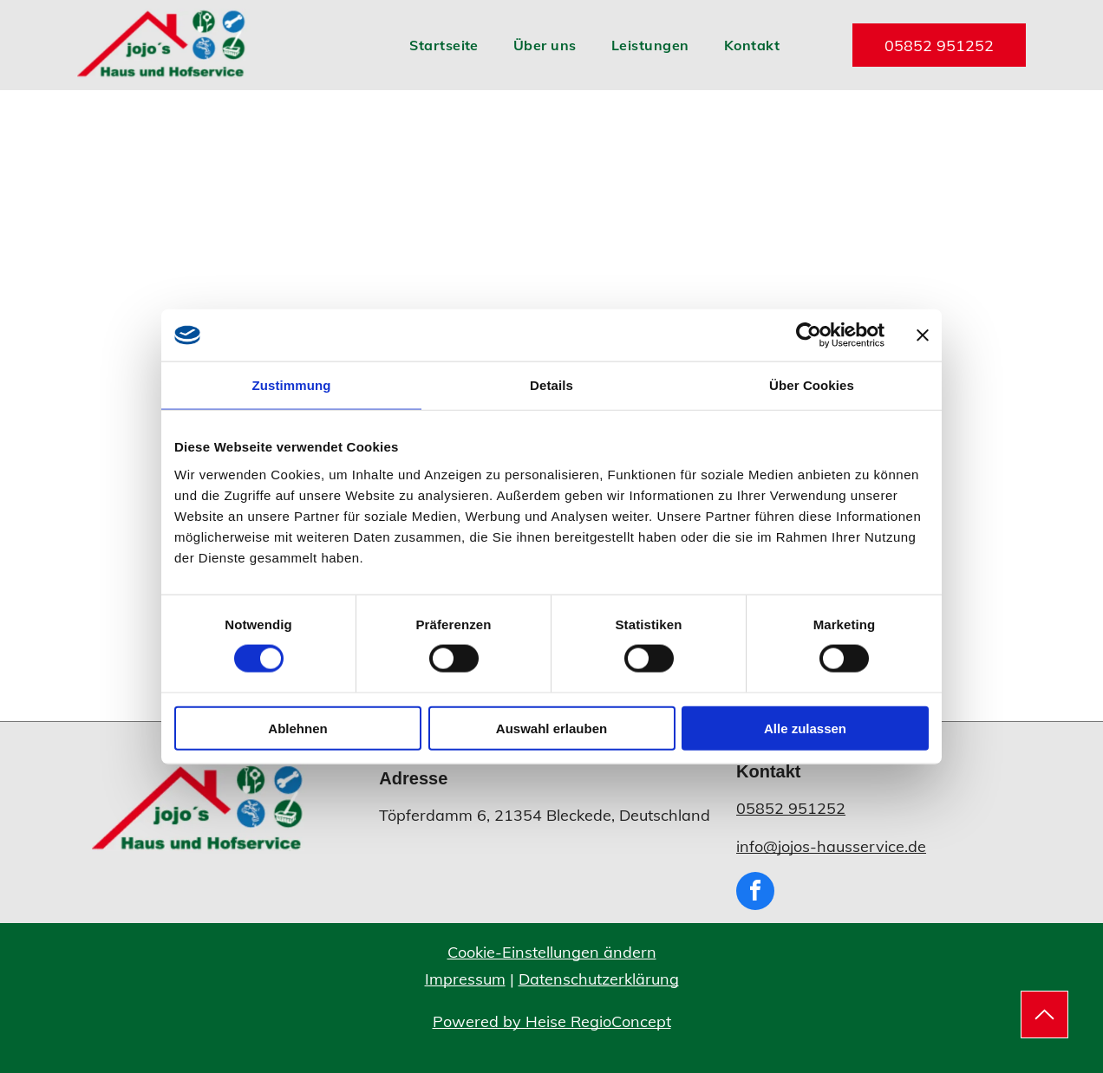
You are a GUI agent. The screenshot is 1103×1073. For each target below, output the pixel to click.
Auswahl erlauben (551, 727)
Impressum (465, 979)
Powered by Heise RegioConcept (552, 1021)
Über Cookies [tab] (811, 385)
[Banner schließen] (923, 335)
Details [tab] (551, 385)
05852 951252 (790, 808)
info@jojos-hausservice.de (831, 846)
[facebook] (755, 893)
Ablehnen (297, 727)
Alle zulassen (805, 727)
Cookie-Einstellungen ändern (551, 952)
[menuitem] (444, 45)
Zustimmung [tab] (291, 385)
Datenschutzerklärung (599, 979)
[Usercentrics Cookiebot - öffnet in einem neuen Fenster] (808, 335)
